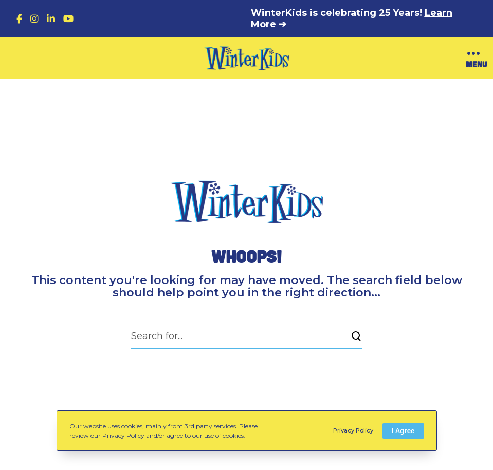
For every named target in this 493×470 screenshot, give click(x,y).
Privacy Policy (353, 430)
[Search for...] (246, 336)
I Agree (403, 431)
